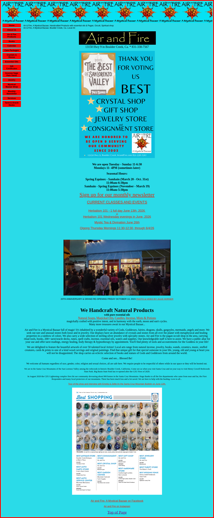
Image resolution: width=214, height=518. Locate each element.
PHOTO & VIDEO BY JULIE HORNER (154, 299)
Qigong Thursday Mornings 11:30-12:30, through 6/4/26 (117, 228)
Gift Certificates (11, 67)
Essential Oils (11, 62)
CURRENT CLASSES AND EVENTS (117, 202)
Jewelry (11, 80)
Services (12, 98)
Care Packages (12, 50)
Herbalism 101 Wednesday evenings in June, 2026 (117, 216)
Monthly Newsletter (12, 92)
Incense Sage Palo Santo (11, 74)
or (117, 214)
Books (12, 41)
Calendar (11, 46)
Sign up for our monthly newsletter (117, 195)
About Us (11, 30)
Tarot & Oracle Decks (12, 104)
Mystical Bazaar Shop (12, 85)
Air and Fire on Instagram (117, 506)
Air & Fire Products (11, 35)
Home (11, 25)
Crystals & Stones (12, 56)
